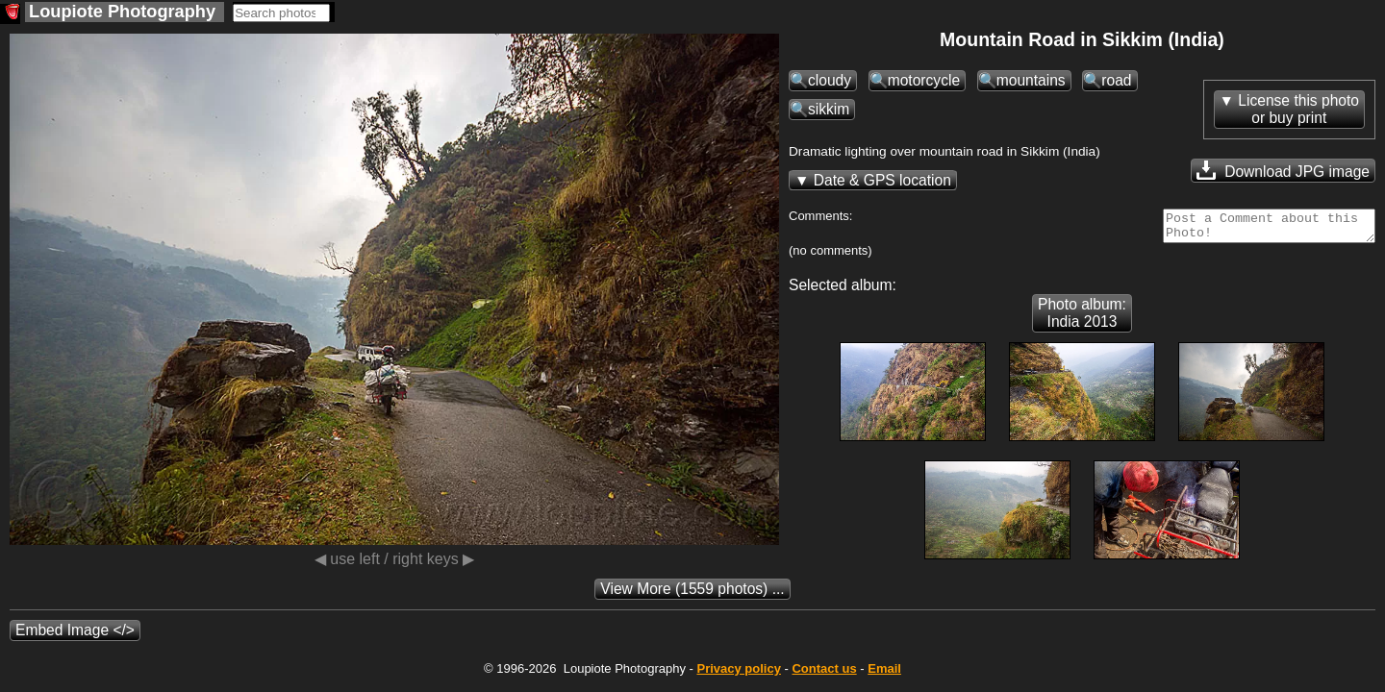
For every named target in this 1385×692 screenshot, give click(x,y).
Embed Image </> (75, 636)
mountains (1031, 80)
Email (884, 674)
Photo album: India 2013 (1082, 318)
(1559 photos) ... (692, 594)
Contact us (824, 674)
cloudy (829, 80)
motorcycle (924, 80)
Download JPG (1283, 170)
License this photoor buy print (1298, 109)
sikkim (828, 109)
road (1116, 80)
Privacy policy (738, 674)
